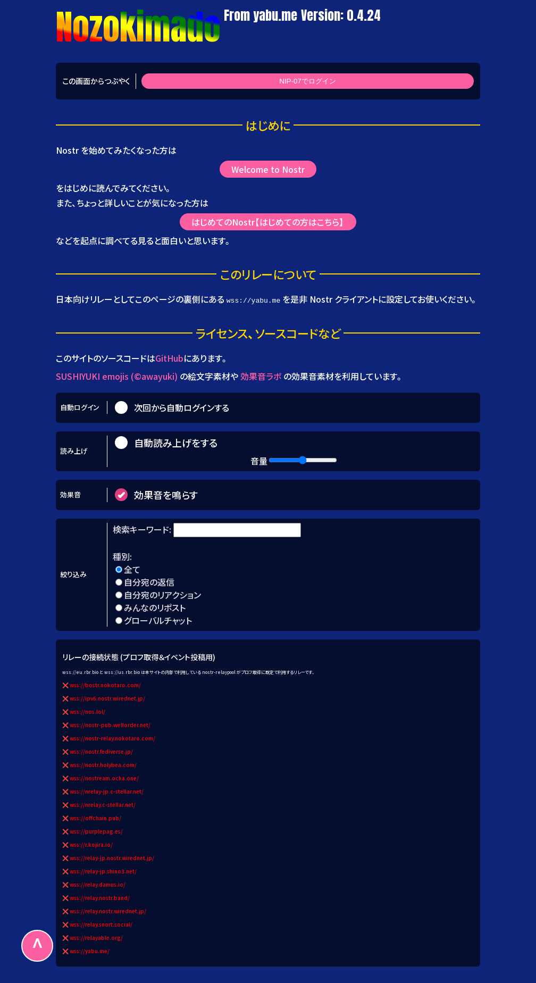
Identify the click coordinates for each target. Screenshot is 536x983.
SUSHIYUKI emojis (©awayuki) (117, 375)
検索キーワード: (143, 528)
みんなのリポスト (155, 607)
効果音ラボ (260, 375)
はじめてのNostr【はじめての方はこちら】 (268, 221)
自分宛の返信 (149, 581)
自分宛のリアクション (162, 594)
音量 (258, 460)
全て (132, 568)
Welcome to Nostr (268, 169)
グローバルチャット (158, 619)
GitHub (169, 358)
